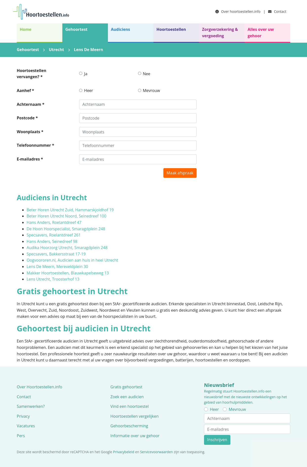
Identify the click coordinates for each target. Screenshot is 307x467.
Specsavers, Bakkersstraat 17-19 (56, 254)
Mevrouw (151, 90)
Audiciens (120, 29)
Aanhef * (25, 90)
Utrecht (56, 49)
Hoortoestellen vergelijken (134, 416)
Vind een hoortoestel (129, 406)
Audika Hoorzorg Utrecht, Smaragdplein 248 (67, 247)
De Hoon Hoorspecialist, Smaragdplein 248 (66, 229)
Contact (277, 11)
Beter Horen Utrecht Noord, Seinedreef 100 (66, 216)
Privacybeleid (123, 451)
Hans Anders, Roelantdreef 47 (54, 222)
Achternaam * (30, 104)
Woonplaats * (30, 131)
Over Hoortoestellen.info (39, 387)
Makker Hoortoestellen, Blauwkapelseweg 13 (68, 273)
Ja (85, 73)
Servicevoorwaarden (156, 451)
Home (25, 29)
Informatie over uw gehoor (134, 435)
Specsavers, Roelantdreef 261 (54, 235)
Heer (88, 90)
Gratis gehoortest (126, 387)
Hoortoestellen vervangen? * (31, 74)
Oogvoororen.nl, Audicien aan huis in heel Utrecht (72, 260)
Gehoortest (76, 29)
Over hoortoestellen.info (237, 11)
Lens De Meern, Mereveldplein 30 (57, 266)
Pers (21, 435)
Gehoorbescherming (129, 426)
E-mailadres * (30, 159)
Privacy (23, 416)
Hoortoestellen (171, 29)
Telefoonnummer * (35, 145)
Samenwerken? (31, 406)
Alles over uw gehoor (261, 32)
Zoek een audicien (127, 396)
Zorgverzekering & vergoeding (220, 32)
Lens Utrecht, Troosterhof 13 (53, 279)
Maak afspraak (180, 173)
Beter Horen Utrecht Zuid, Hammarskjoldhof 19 (70, 210)
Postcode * (27, 118)
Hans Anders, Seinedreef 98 (52, 241)
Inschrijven (217, 439)
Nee (146, 73)
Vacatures (26, 426)
